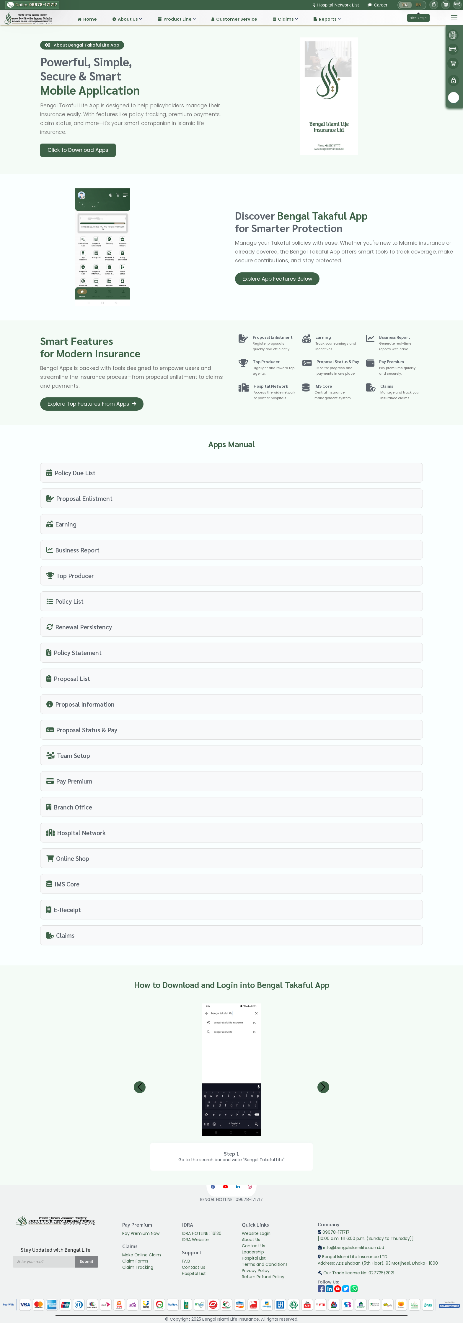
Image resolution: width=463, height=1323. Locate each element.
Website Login (256, 1233)
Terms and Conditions (265, 1264)
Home (87, 19)
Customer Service (234, 19)
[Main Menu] (454, 18)
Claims (285, 19)
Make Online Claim (141, 1255)
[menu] (453, 80)
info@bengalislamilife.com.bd (351, 1247)
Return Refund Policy (263, 1277)
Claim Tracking (137, 1267)
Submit (86, 1261)
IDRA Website (195, 1240)
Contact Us (193, 1267)
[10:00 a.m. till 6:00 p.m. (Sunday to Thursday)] (366, 1238)
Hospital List (194, 1273)
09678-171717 (334, 1232)
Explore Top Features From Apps (92, 403)
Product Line (177, 19)
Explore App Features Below (277, 278)
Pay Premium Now (140, 1233)
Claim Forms (135, 1261)
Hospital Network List (336, 4)
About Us (127, 19)
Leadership (253, 1252)
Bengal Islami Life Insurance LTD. (388, 1260)
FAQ (186, 1261)
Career (377, 4)
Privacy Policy (256, 1270)
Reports (327, 19)
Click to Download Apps (78, 150)
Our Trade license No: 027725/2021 (356, 1273)
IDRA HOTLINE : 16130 (201, 1233)
